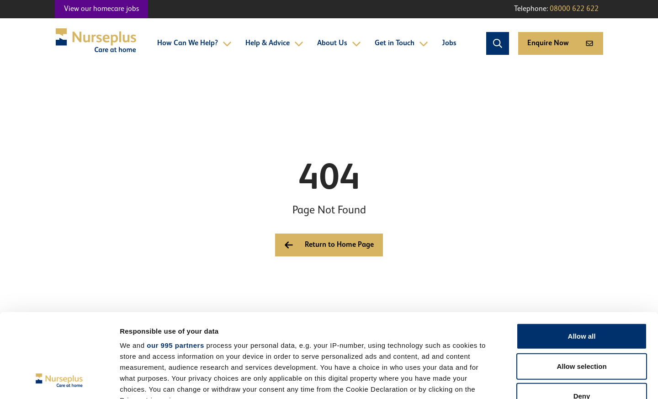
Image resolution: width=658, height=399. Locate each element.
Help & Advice (274, 43)
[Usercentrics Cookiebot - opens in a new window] (59, 381)
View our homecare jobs (101, 9)
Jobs (449, 43)
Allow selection (581, 289)
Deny (581, 319)
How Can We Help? (194, 43)
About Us (339, 43)
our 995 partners (175, 268)
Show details (479, 381)
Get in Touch (401, 43)
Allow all (582, 259)
